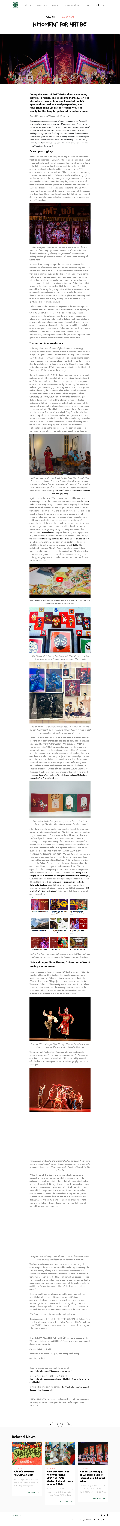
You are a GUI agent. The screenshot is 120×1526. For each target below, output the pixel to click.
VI (100, 5)
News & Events (42, 5)
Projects (55, 5)
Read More (31, 1496)
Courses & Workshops (71, 5)
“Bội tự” (75, 548)
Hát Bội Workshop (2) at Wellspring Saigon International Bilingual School (92, 1480)
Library (86, 5)
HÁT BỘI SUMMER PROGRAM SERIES (24, 1477)
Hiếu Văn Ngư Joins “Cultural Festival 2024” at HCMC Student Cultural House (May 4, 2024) (60, 1482)
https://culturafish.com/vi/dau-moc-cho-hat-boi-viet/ (52, 1374)
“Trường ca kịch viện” (38, 778)
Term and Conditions (72, 1524)
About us (28, 5)
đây (67, 120)
